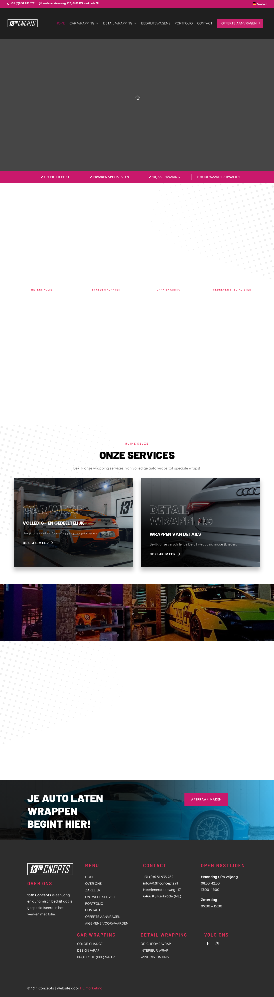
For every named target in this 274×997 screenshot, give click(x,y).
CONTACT (92, 910)
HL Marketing (91, 988)
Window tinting (155, 957)
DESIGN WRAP (88, 950)
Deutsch (260, 4)
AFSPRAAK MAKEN (206, 799)
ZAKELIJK (92, 890)
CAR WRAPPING (96, 934)
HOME (90, 877)
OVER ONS (93, 883)
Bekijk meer (36, 543)
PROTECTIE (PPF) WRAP (96, 957)
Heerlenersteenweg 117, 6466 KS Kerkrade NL (70, 3)
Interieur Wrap (154, 950)
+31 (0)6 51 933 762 (22, 3)
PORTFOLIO (94, 903)
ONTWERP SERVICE (100, 897)
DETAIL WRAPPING (164, 934)
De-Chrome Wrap (156, 944)
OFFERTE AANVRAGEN (102, 917)
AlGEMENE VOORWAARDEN (106, 923)
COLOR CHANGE (90, 944)
